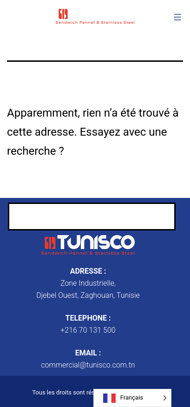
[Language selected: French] (132, 398)
